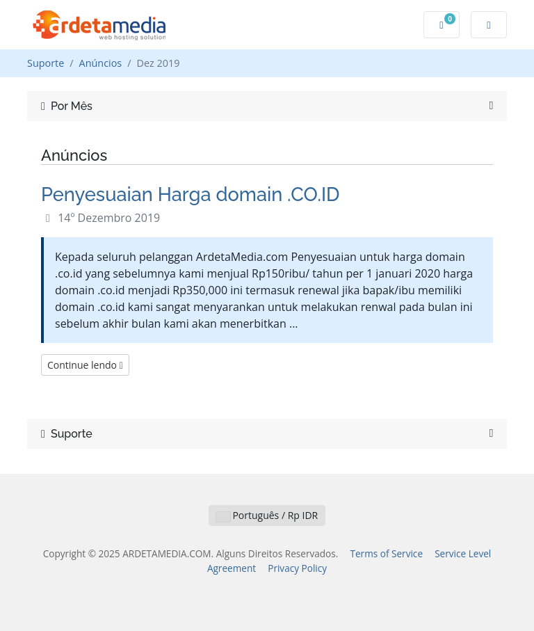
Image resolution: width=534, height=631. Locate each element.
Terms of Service (386, 553)
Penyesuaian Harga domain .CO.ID (190, 194)
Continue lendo (85, 365)
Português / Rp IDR (267, 515)
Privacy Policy (297, 568)
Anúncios (100, 63)
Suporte (45, 63)
